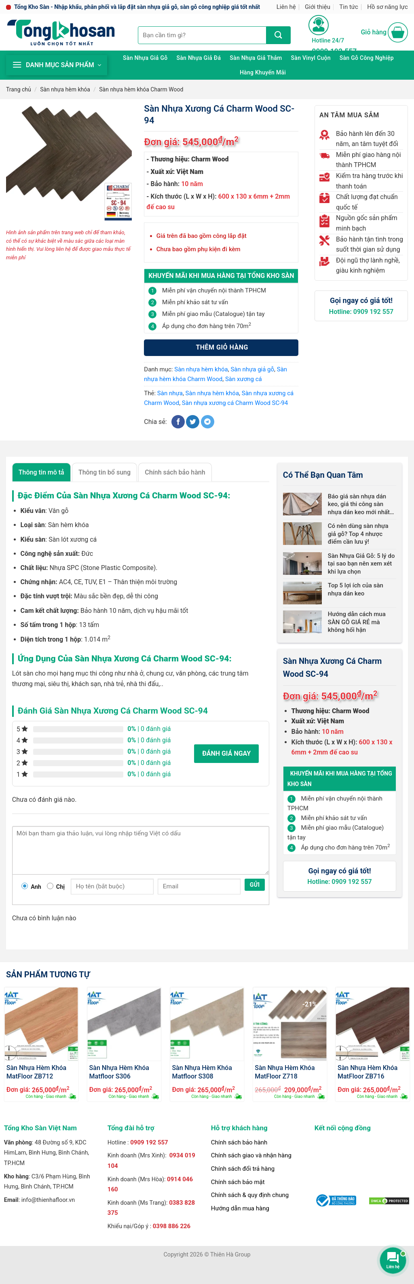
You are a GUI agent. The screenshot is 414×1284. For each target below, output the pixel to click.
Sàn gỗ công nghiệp (367, 58)
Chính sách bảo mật (238, 1182)
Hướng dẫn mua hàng (240, 1208)
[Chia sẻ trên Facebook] (178, 421)
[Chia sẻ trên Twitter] (192, 421)
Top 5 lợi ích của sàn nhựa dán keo (355, 589)
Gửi (255, 884)
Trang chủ (18, 89)
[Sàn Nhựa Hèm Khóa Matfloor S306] (124, 1024)
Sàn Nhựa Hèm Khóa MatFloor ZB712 (36, 1071)
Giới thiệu (317, 7)
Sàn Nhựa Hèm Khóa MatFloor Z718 (285, 1071)
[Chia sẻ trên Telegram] (207, 421)
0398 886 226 (172, 1226)
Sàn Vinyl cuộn (311, 58)
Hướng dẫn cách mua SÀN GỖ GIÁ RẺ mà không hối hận (357, 622)
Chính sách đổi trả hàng (243, 1168)
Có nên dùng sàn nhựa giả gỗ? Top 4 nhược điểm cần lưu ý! (358, 533)
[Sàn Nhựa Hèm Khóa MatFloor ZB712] (41, 1024)
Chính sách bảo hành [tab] (175, 472)
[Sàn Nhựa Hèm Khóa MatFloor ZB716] (372, 1024)
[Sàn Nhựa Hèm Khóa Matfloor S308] (206, 1024)
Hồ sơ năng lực (387, 7)
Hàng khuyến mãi (263, 72)
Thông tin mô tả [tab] (41, 472)
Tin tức (348, 7)
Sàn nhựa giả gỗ (145, 58)
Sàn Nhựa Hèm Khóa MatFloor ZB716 (367, 1071)
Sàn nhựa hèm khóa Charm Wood (141, 89)
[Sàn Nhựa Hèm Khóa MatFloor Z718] (289, 1024)
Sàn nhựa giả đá (198, 58)
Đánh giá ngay (226, 753)
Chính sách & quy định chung (250, 1195)
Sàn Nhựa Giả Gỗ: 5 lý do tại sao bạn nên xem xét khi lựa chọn (361, 563)
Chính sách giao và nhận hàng (251, 1155)
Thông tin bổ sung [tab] (104, 472)
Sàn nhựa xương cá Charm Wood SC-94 (235, 403)
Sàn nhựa (170, 393)
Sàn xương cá (243, 379)
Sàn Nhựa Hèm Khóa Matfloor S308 (202, 1071)
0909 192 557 (149, 1142)
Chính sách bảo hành (239, 1142)
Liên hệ (286, 7)
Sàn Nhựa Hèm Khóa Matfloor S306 (119, 1071)
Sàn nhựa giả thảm (256, 58)
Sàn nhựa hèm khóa (65, 89)
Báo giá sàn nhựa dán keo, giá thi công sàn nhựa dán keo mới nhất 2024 (359, 505)
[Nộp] (278, 35)
